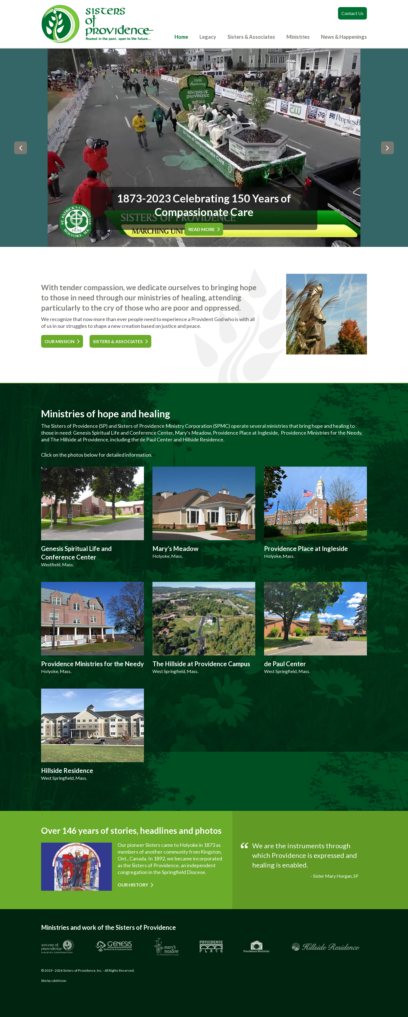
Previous (20, 148)
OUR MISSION (59, 341)
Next (387, 148)
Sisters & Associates (251, 37)
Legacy (207, 37)
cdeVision (58, 980)
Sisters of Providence (97, 24)
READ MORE (201, 229)
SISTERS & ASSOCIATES (118, 341)
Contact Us (352, 13)
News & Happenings (344, 37)
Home (181, 37)
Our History (133, 884)
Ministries (298, 37)
